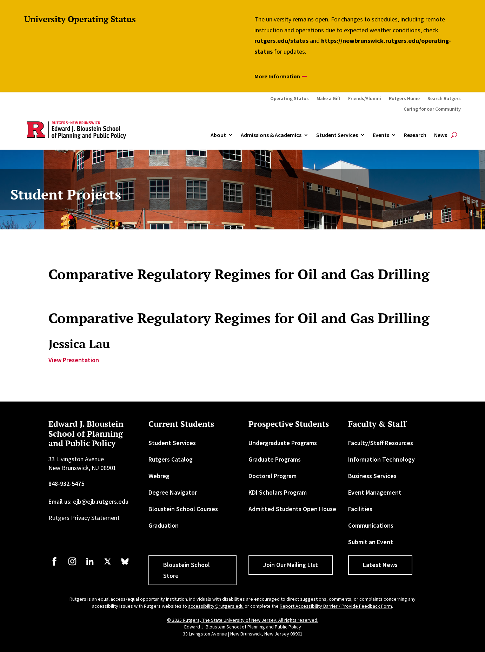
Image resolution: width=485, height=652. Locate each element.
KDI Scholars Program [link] (277, 492)
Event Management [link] (374, 492)
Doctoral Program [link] (272, 476)
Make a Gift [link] (328, 99)
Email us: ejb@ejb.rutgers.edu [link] (88, 501)
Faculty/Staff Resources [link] (380, 443)
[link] (54, 565)
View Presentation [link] (73, 360)
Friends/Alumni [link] (364, 99)
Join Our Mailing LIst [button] (290, 565)
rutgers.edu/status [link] (281, 41)
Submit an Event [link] (370, 542)
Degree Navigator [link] (172, 492)
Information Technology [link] (381, 459)
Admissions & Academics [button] (271, 135)
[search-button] (454, 135)
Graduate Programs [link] (274, 459)
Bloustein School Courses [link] (183, 509)
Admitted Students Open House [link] (292, 509)
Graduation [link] (163, 525)
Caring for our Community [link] (432, 109)
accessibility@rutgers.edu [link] (216, 606)
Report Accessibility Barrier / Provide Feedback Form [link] (336, 606)
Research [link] (415, 135)
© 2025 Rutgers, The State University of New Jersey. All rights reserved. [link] (242, 620)
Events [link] (381, 135)
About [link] (218, 135)
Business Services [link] (372, 476)
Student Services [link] (337, 135)
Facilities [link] (360, 509)
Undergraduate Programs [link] (282, 443)
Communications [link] (370, 525)
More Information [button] (277, 76)
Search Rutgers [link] (444, 99)
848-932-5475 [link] (66, 484)
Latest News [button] (380, 565)
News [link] (440, 135)
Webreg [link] (159, 476)
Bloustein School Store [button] (186, 570)
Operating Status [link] (289, 99)
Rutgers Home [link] (404, 99)
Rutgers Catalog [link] (170, 459)
